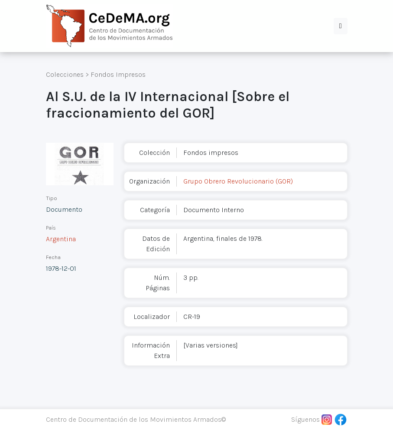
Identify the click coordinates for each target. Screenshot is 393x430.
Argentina (61, 239)
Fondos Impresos (118, 74)
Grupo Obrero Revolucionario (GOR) (238, 181)
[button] (341, 26)
